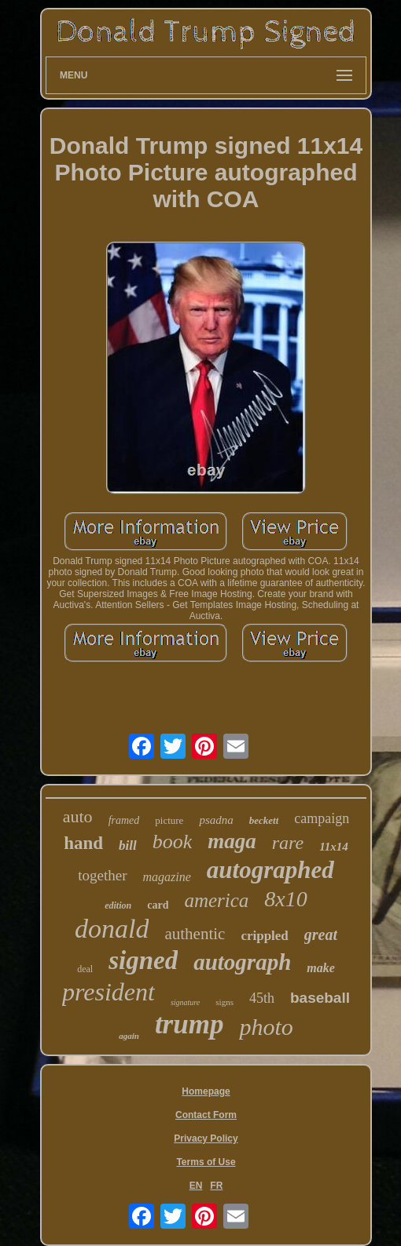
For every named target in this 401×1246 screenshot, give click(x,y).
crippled (264, 935)
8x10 (285, 899)
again (129, 1035)
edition (118, 905)
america (216, 900)
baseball (320, 997)
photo (265, 1027)
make (321, 968)
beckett (264, 820)
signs (224, 1002)
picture (169, 820)
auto (78, 816)
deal (85, 969)
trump (189, 1024)
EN (196, 1185)
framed (124, 820)
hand (83, 843)
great (320, 934)
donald (112, 928)
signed (143, 960)
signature (185, 1002)
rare (288, 842)
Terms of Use (205, 1162)
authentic (194, 933)
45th (261, 998)
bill (128, 845)
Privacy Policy (205, 1138)
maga (232, 841)
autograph (242, 962)
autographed (270, 869)
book (173, 841)
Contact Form (206, 1114)
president (108, 992)
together (102, 875)
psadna (216, 820)
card (157, 905)
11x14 (333, 846)
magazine (167, 876)
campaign (321, 818)
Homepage (206, 1091)
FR (216, 1185)
